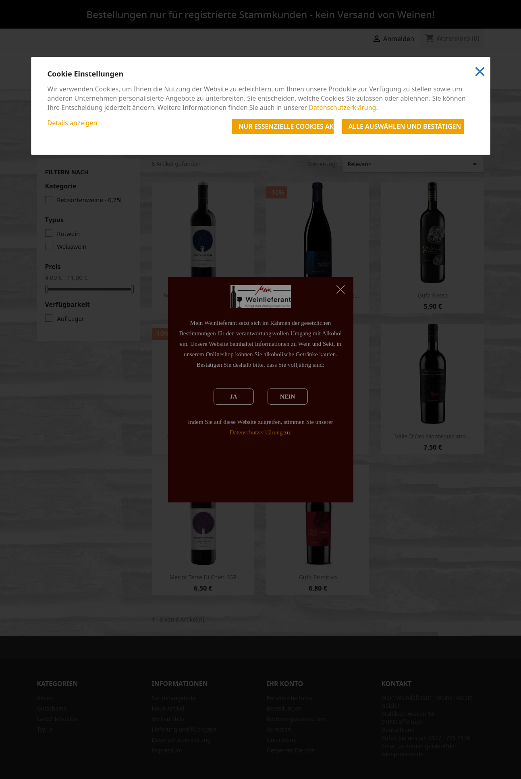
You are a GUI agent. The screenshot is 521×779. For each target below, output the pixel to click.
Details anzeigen (73, 122)
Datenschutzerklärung (342, 107)
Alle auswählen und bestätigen (405, 126)
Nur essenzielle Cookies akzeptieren (286, 126)
